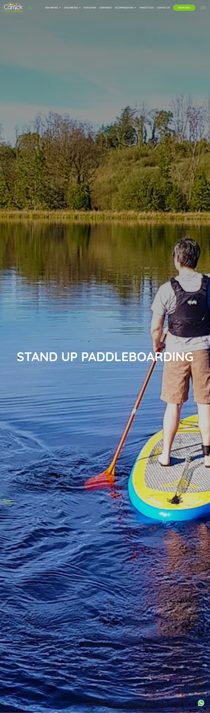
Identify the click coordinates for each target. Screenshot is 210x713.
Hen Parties (52, 8)
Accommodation (125, 8)
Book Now (184, 8)
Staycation (89, 8)
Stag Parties (71, 8)
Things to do (146, 8)
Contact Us (163, 8)
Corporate (105, 8)
